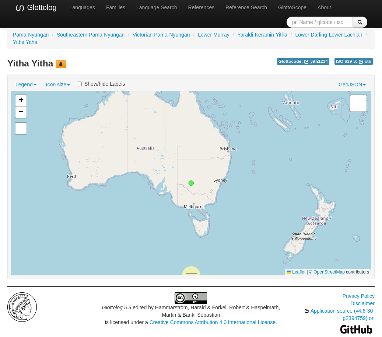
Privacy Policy (359, 296)
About (324, 7)
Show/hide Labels (101, 84)
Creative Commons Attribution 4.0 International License (213, 322)
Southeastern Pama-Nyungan (91, 35)
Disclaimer (363, 303)
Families (115, 7)
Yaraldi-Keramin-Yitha (262, 35)
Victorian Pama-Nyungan (161, 35)
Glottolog (36, 7)
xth (364, 61)
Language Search (156, 7)
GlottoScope (292, 7)
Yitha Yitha (25, 42)
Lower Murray (213, 35)
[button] (191, 183)
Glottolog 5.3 (116, 307)
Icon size (58, 84)
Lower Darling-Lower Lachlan (328, 35)
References (201, 7)
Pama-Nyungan (31, 35)
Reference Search (246, 7)
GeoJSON (352, 84)
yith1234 (316, 61)
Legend (25, 84)
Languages (82, 7)
